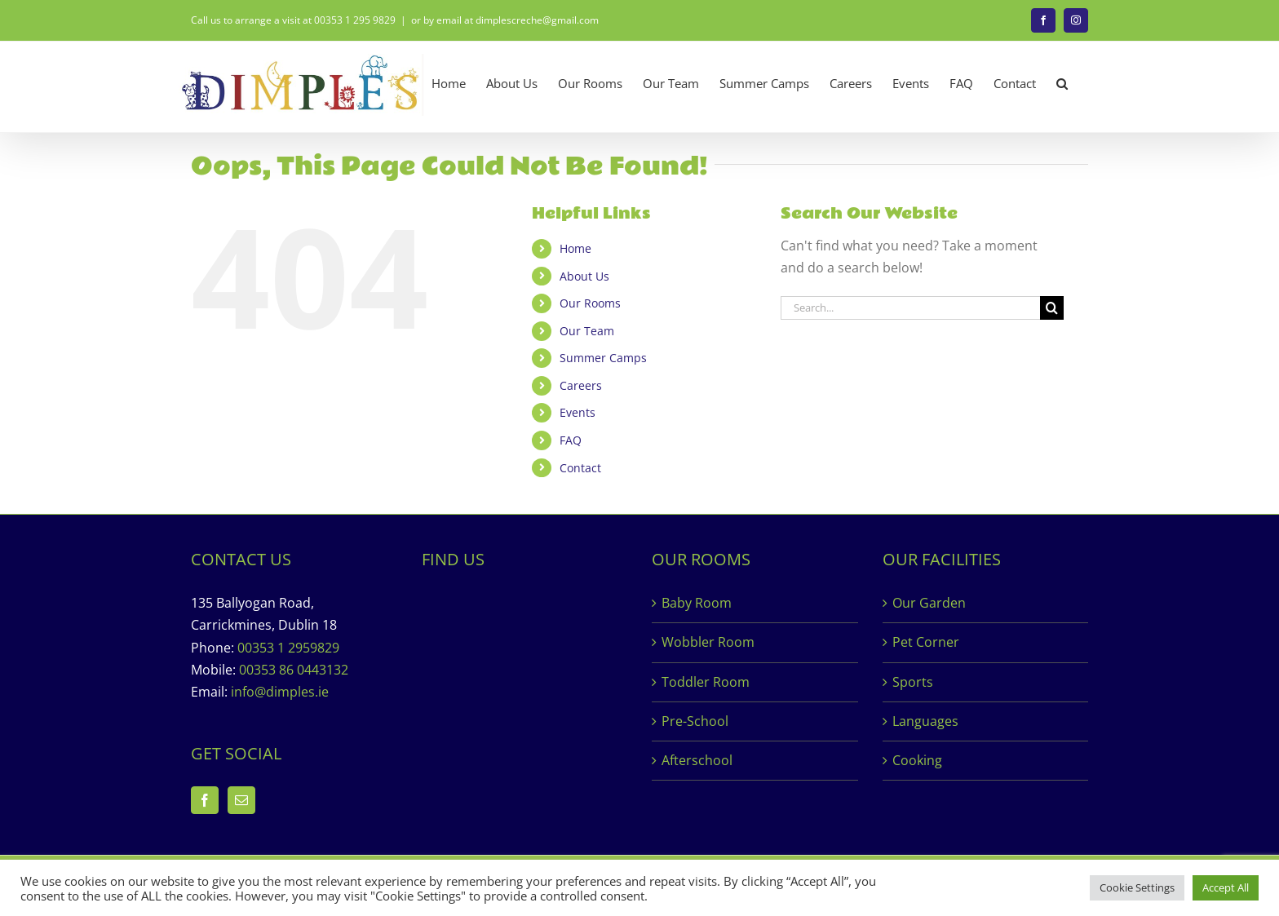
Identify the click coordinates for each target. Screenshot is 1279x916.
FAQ (571, 440)
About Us (584, 276)
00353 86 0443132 (293, 670)
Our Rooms (590, 303)
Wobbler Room (708, 642)
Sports (912, 682)
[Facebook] (205, 800)
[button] (1062, 84)
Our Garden (929, 603)
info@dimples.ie (280, 692)
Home (575, 248)
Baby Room (697, 603)
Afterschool (697, 760)
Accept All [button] (1225, 887)
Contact (580, 468)
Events (577, 412)
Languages (925, 721)
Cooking (917, 760)
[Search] (1052, 308)
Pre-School (695, 721)
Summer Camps (603, 357)
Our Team (587, 331)
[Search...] (910, 308)
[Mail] (241, 800)
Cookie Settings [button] (1137, 887)
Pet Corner (925, 642)
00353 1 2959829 (288, 648)
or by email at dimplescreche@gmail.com (505, 20)
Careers (581, 385)
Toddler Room (706, 682)
